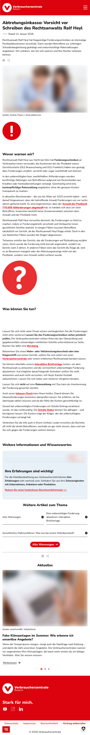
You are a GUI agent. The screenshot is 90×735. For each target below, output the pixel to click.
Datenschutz (11, 723)
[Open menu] (6, 729)
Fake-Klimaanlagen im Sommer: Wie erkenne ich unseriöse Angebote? (37, 637)
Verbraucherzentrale (14, 359)
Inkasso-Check (24, 393)
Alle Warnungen (11, 517)
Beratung (32, 346)
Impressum (29, 723)
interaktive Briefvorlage (48, 364)
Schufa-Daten (46, 410)
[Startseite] (22, 7)
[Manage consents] (83, 728)
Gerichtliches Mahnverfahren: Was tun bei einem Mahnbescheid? (38, 533)
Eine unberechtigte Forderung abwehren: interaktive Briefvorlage (62, 517)
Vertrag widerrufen (74, 723)
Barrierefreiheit (49, 723)
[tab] (41, 669)
